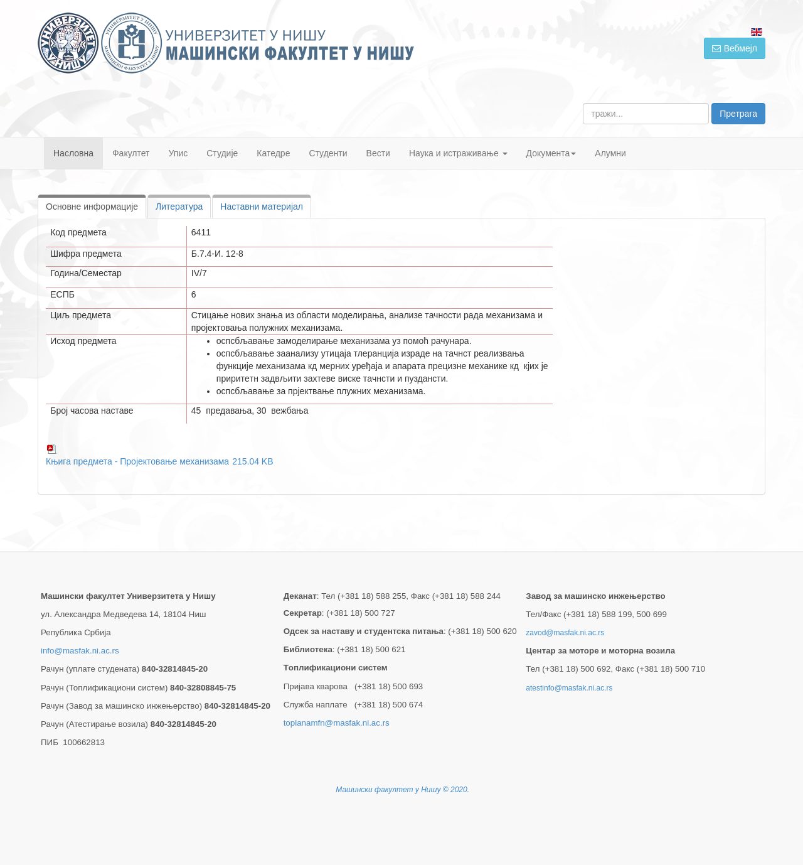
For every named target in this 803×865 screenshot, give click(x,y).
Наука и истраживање (458, 153)
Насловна (73, 153)
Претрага (738, 114)
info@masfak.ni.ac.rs (80, 650)
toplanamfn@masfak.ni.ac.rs (337, 723)
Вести (378, 153)
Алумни (610, 153)
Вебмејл (734, 48)
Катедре (273, 153)
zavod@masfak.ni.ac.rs (565, 632)
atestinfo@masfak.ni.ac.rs (569, 688)
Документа (551, 153)
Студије (222, 153)
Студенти (328, 153)
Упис (178, 153)
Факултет (131, 153)
